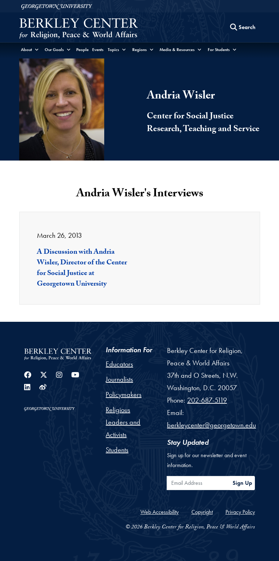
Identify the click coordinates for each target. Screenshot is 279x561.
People (82, 49)
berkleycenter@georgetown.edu (211, 425)
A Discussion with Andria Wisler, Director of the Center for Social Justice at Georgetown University (82, 269)
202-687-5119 (207, 400)
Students (117, 449)
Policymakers (123, 394)
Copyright (202, 512)
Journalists (119, 379)
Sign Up (242, 483)
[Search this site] (242, 27)
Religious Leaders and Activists (123, 422)
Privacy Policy (240, 512)
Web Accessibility (159, 512)
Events (98, 49)
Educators (119, 364)
